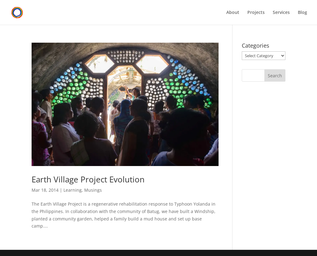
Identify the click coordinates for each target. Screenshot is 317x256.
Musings (93, 190)
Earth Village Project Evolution (88, 179)
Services (281, 12)
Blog (302, 12)
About (232, 12)
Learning (72, 190)
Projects (256, 12)
